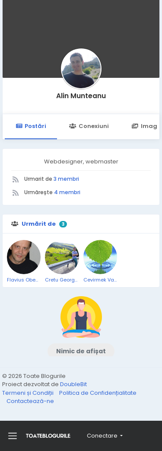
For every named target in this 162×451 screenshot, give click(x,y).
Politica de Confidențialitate (98, 393)
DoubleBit (73, 384)
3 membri (66, 178)
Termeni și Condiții (28, 393)
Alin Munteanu (81, 95)
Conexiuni (88, 126)
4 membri (67, 192)
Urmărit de (39, 224)
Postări (31, 126)
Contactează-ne (30, 401)
